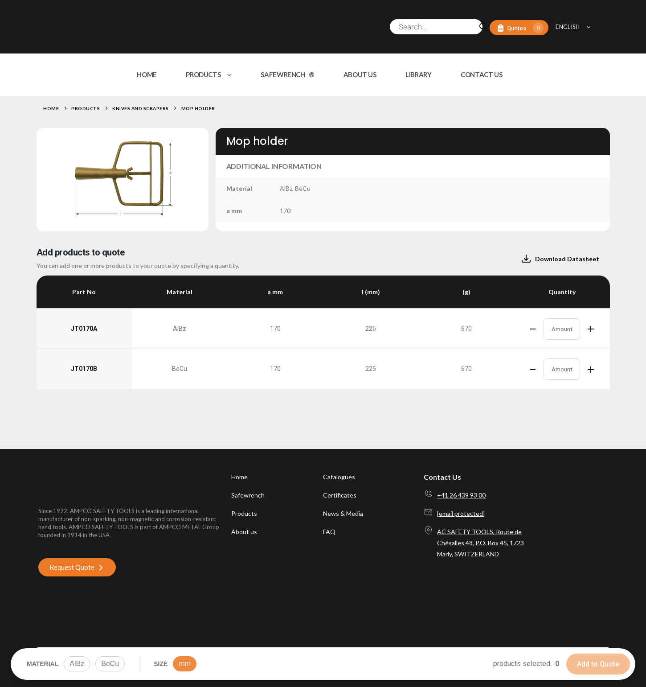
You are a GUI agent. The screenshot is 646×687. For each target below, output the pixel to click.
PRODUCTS (203, 74)
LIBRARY (418, 74)
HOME (147, 74)
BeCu (110, 663)
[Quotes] (519, 28)
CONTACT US (481, 74)
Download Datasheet (560, 259)
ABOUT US (359, 74)
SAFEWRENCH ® (287, 74)
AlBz (77, 663)
